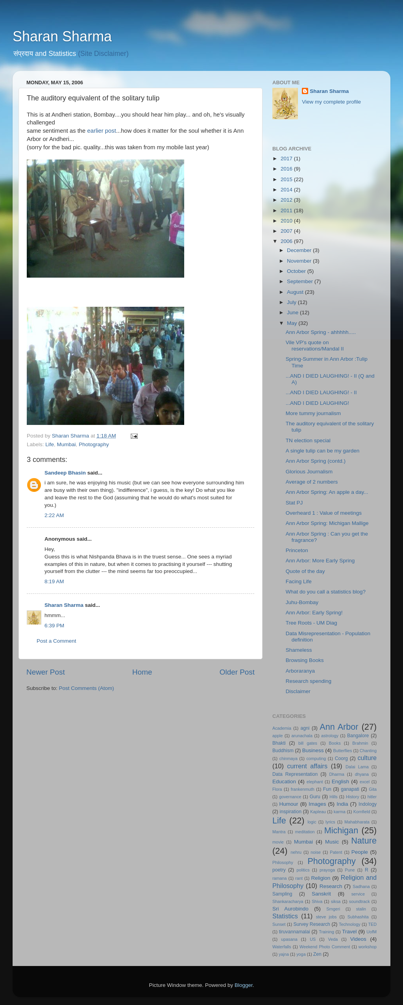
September (300, 281)
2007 (287, 231)
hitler (372, 796)
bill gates (307, 743)
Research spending (308, 681)
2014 (287, 190)
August (296, 292)
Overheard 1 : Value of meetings (324, 513)
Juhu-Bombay (302, 602)
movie (278, 842)
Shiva (317, 901)
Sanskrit (321, 894)
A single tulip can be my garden (323, 451)
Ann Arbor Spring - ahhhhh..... (321, 332)
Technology (349, 924)
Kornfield (361, 811)
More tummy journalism (313, 413)
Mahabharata (357, 822)
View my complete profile (331, 102)
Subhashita (358, 916)
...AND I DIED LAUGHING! (317, 403)
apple (277, 735)
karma (340, 811)
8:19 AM (54, 581)
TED (372, 924)
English (340, 781)
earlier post (101, 131)
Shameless (299, 650)
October (297, 271)
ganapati (350, 789)
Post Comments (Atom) (86, 688)
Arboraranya (300, 671)
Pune (350, 870)
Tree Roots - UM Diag (311, 623)
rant (299, 878)
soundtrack (359, 901)
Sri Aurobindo (290, 909)
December (300, 250)
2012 (287, 200)
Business (313, 750)
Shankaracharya (287, 901)
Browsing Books (305, 660)
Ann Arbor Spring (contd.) (316, 461)
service (358, 894)
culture (367, 757)
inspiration (290, 811)
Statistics (285, 916)
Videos (358, 939)
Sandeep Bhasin (65, 473)
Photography (94, 444)
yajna (284, 954)
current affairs (307, 766)
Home (142, 672)
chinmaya (288, 758)
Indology (368, 804)
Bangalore (358, 735)
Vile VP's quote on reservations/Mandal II (315, 345)
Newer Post (45, 672)
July (292, 302)
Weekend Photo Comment (324, 946)
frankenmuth (302, 789)
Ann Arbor (339, 727)
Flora (277, 789)
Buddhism (283, 750)
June (293, 312)
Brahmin (360, 743)
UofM (371, 931)
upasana (289, 939)
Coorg (341, 758)
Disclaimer (298, 691)
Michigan (341, 830)
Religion (321, 878)
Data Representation (295, 774)
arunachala (302, 735)
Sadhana (361, 886)
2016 (287, 169)
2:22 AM (54, 515)
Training (326, 931)
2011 (287, 210)
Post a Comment (56, 641)
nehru (295, 852)
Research (331, 886)
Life (49, 444)
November (300, 261)
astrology (329, 735)
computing (316, 758)
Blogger (244, 985)
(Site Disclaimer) (103, 53)
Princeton (297, 550)
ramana (279, 878)
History (352, 796)
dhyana (362, 774)
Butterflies (342, 750)
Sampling (282, 894)
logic (311, 822)
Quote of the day (305, 571)
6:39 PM (54, 626)
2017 (287, 158)
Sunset (279, 924)
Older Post (237, 672)
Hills (333, 796)
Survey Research (311, 924)
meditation (305, 831)
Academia (281, 728)
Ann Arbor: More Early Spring (320, 561)
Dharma (336, 774)
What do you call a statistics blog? (326, 592)
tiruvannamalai (294, 932)
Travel (349, 932)
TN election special (308, 440)
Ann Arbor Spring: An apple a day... (327, 492)
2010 (287, 221)
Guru (315, 796)
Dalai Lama (357, 766)
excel (365, 781)
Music (332, 842)
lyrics (330, 822)
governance (290, 796)
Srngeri (333, 909)
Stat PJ (294, 503)
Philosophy (282, 862)
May (292, 323)
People (359, 852)
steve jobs (326, 916)
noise (316, 852)
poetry (279, 870)
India (342, 804)
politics (303, 870)
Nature (364, 841)
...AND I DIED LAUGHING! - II (321, 392)
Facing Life (299, 581)
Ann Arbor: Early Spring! (314, 613)
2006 (287, 241)
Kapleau (318, 811)
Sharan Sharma (62, 36)
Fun (327, 789)
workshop (368, 946)
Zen (317, 954)
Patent (336, 852)
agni (305, 728)
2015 (287, 179)
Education (284, 781)
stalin (361, 909)
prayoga (327, 870)
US (313, 939)
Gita (373, 789)
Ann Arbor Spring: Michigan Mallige (327, 523)
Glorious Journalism (309, 472)
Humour (288, 804)
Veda (333, 939)
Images (317, 804)
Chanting (368, 750)
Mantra (279, 831)
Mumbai (66, 444)
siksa (336, 901)
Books (335, 743)
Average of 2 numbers (312, 482)
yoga (300, 954)
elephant (315, 781)
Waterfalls (281, 946)
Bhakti (279, 743)
